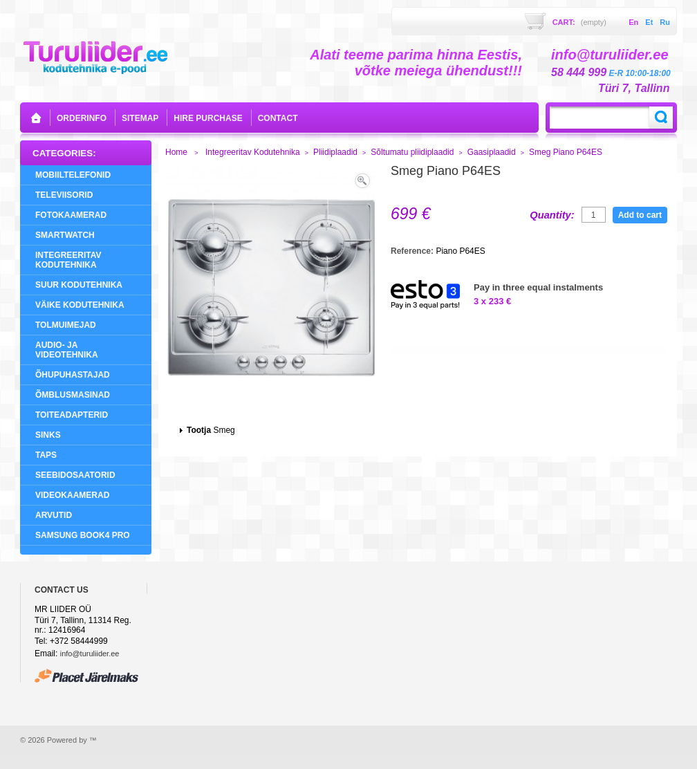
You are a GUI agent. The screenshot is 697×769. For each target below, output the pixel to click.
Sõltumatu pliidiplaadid (412, 152)
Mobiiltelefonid (73, 175)
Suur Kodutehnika (78, 285)
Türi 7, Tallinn (633, 88)
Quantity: (552, 215)
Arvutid (53, 515)
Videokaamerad (72, 495)
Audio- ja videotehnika (66, 350)
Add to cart (640, 215)
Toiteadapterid (71, 415)
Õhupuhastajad (72, 375)
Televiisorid (64, 195)
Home (176, 152)
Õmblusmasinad (72, 395)
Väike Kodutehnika (79, 305)
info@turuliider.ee (90, 653)
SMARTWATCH (65, 235)
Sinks (48, 435)
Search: (661, 117)
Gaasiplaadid (491, 152)
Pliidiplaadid (335, 152)
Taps (46, 455)
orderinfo (81, 118)
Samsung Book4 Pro (82, 535)
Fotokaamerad (70, 215)
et (649, 22)
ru (665, 22)
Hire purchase (208, 118)
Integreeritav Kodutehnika (68, 260)
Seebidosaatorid (75, 475)
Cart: (579, 22)
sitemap (140, 118)
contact (278, 118)
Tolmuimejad (65, 325)
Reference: (413, 251)
